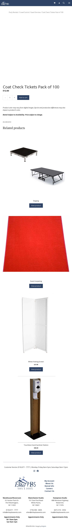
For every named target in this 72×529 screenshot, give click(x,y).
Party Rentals (13, 12)
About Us (49, 483)
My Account (49, 481)
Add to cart (23, 97)
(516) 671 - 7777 (24, 467)
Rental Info (49, 486)
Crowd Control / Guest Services (30, 12)
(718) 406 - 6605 (36, 510)
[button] (63, 3)
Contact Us (49, 491)
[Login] (59, 3)
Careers (49, 488)
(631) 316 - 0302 (60, 510)
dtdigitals (43, 526)
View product (36, 205)
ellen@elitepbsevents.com (36, 512)
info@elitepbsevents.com (12, 512)
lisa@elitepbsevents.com (60, 512)
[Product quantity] (10, 97)
